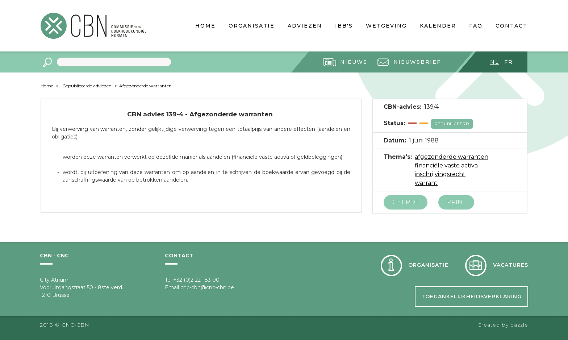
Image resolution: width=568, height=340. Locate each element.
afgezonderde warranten (451, 156)
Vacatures (510, 265)
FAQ (476, 25)
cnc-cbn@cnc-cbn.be (207, 287)
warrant (426, 182)
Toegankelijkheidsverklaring (471, 296)
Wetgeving (386, 25)
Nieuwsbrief (417, 62)
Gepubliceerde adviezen (87, 85)
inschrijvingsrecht (440, 174)
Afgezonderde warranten (145, 85)
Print (456, 202)
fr (508, 62)
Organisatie (252, 25)
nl (494, 62)
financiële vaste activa (446, 165)
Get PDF (405, 202)
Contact (511, 25)
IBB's (344, 25)
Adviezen (305, 25)
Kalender (438, 25)
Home (205, 25)
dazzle (519, 325)
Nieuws (353, 62)
